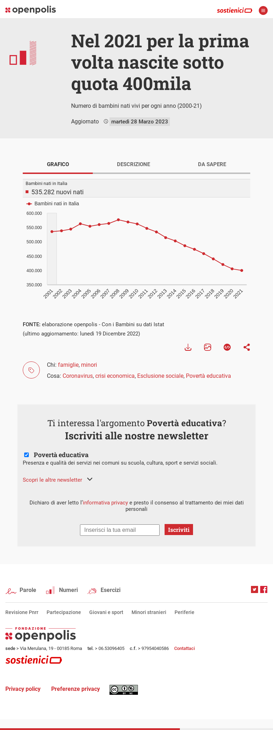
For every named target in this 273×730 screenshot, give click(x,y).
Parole (28, 590)
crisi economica (115, 375)
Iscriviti (178, 529)
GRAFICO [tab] (58, 164)
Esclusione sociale (160, 375)
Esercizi (111, 590)
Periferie (184, 612)
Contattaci (184, 648)
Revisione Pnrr (21, 612)
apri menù (263, 10)
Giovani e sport (106, 612)
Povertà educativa (208, 375)
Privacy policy (23, 689)
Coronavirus (78, 375)
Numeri (68, 590)
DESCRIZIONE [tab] (133, 164)
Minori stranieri (149, 612)
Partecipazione (64, 612)
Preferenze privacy (75, 689)
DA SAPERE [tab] (212, 164)
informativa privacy (105, 502)
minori (89, 364)
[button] (57, 480)
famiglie (68, 364)
